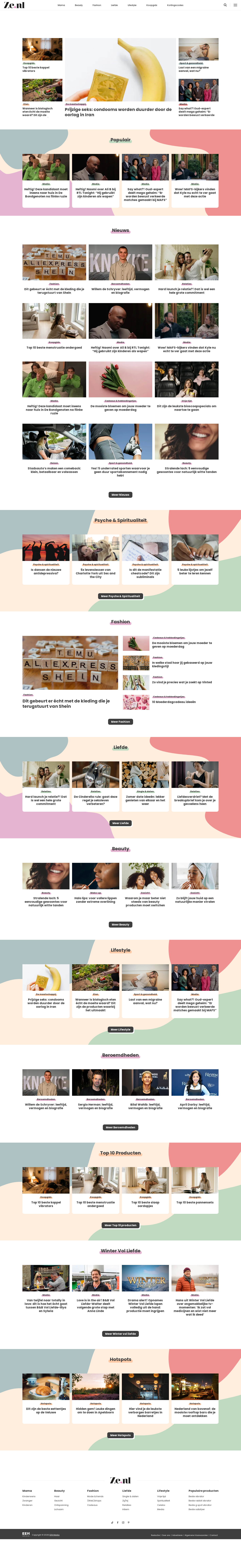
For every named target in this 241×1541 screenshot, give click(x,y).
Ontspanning (61, 1505)
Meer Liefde (120, 831)
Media (160, 1509)
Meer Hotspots (120, 1456)
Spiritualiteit (163, 1500)
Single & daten (130, 1496)
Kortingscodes (175, 5)
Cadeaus (92, 1505)
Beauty (79, 5)
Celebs (161, 1505)
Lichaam (59, 1509)
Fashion (97, 5)
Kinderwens (29, 1496)
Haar (57, 1496)
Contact (214, 1535)
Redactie (155, 1535)
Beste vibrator (196, 1496)
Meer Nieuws (120, 496)
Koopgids (152, 5)
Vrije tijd (161, 1496)
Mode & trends (95, 1496)
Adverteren (177, 1535)
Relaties (126, 1505)
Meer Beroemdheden (120, 1142)
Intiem (125, 1509)
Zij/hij (125, 1500)
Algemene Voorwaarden (196, 1535)
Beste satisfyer (197, 1509)
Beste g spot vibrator (200, 1505)
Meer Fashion (120, 727)
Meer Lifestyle (120, 1042)
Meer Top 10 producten (120, 1242)
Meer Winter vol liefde (120, 1352)
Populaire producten (204, 1491)
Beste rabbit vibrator (200, 1500)
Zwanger (27, 1500)
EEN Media (54, 1535)
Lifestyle (132, 5)
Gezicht (58, 1500)
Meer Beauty (120, 934)
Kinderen (27, 1505)
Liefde (114, 5)
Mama (61, 5)
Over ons (166, 1535)
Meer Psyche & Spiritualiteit (120, 599)
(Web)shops (94, 1500)
